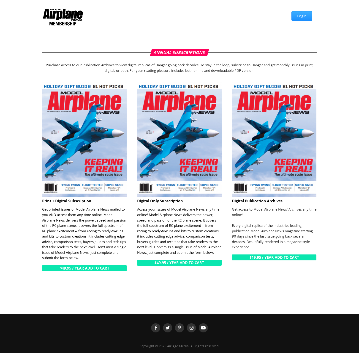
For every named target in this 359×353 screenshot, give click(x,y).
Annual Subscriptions (179, 52)
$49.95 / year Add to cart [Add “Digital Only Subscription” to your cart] (179, 262)
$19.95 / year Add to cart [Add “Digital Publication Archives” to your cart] (274, 257)
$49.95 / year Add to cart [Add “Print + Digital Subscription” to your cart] (84, 268)
